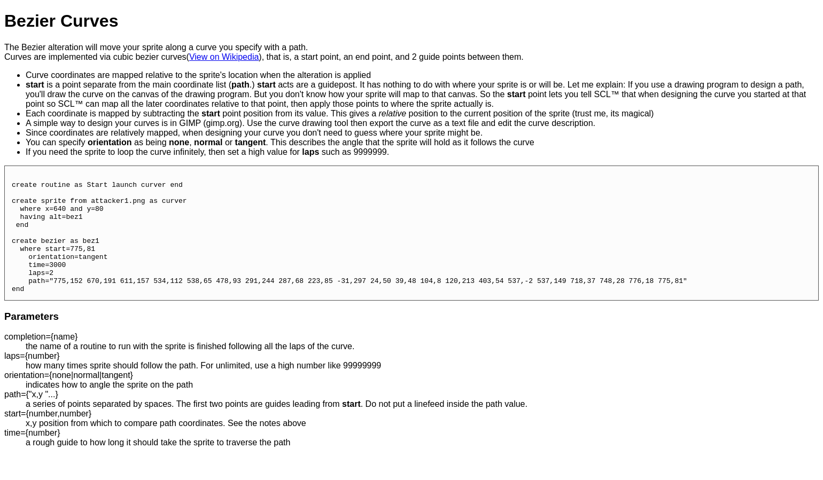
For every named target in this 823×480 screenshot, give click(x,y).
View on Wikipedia (224, 56)
